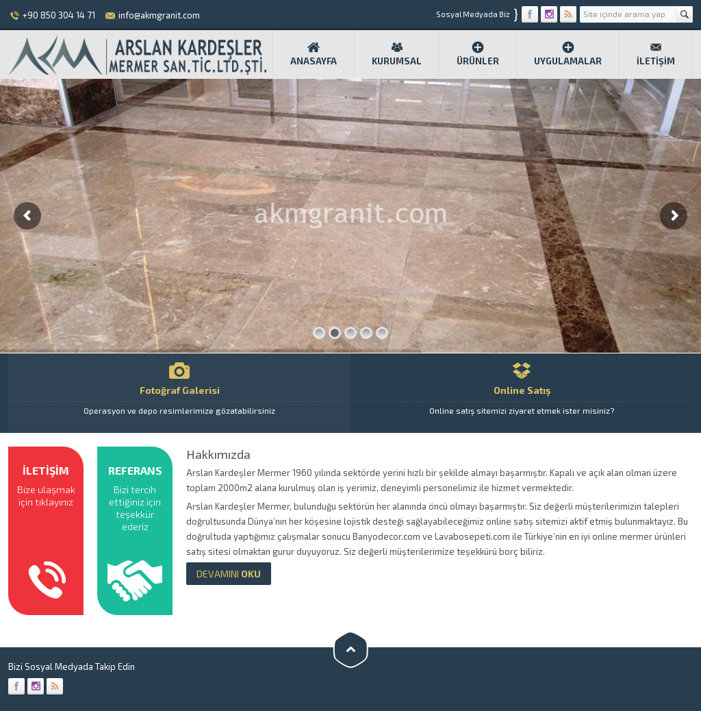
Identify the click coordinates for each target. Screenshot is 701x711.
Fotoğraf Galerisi (179, 393)
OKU (228, 573)
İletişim (656, 53)
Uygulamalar (568, 53)
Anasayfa (313, 53)
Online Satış (521, 393)
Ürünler (478, 53)
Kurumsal (397, 53)
